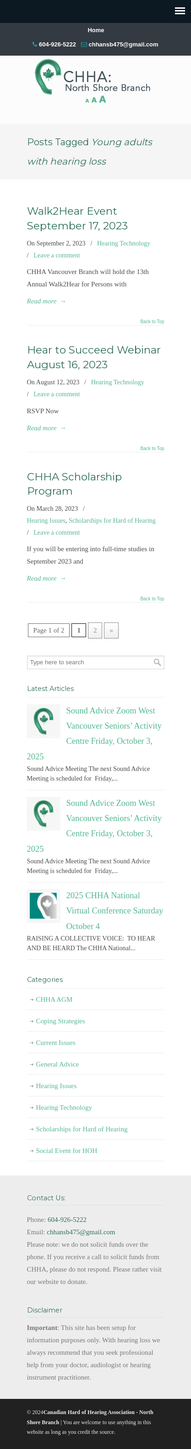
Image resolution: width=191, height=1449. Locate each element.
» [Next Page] (111, 630)
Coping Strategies (60, 1021)
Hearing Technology (123, 243)
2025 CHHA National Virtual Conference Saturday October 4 (115, 910)
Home (95, 30)
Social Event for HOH (67, 1150)
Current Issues (56, 1042)
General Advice (57, 1064)
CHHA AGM (54, 999)
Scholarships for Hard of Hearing (112, 520)
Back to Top (152, 321)
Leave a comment (56, 255)
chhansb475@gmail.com (123, 44)
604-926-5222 (57, 44)
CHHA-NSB (95, 76)
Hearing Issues (46, 520)
